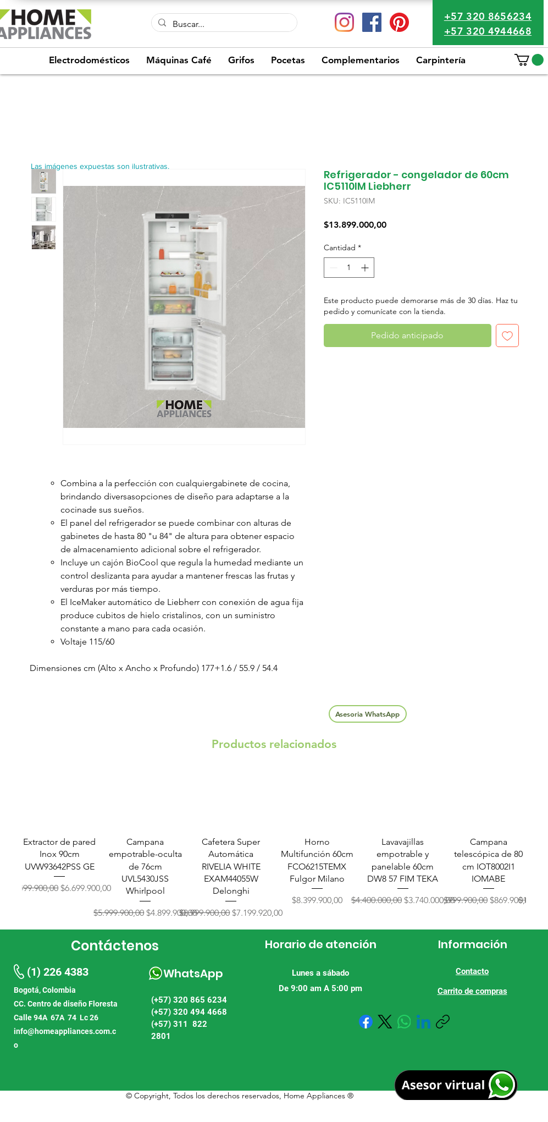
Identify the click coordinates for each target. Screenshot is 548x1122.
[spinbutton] (349, 267)
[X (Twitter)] (385, 1021)
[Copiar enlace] (443, 1021)
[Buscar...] (223, 24)
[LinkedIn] (423, 1021)
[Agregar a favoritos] (507, 335)
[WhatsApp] (404, 1021)
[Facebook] (366, 1021)
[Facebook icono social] (371, 22)
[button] (529, 60)
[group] (274, 845)
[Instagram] (344, 22)
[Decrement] (332, 267)
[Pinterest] (399, 22)
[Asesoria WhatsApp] (368, 714)
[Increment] (366, 267)
